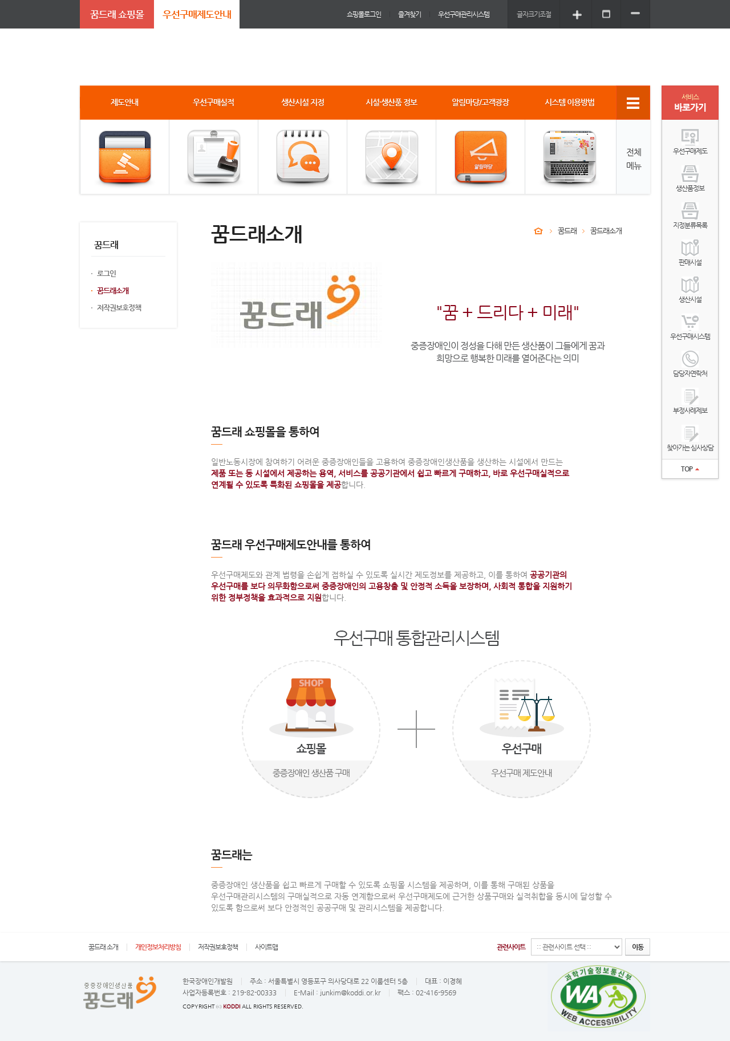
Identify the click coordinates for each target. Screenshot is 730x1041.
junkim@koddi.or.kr (350, 993)
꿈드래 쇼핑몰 (117, 14)
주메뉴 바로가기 (0, 0)
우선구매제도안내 (197, 14)
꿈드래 (567, 230)
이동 (637, 947)
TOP (690, 469)
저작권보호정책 (119, 307)
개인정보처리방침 (158, 947)
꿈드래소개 (112, 290)
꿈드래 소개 (103, 947)
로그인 (106, 273)
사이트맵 (266, 947)
